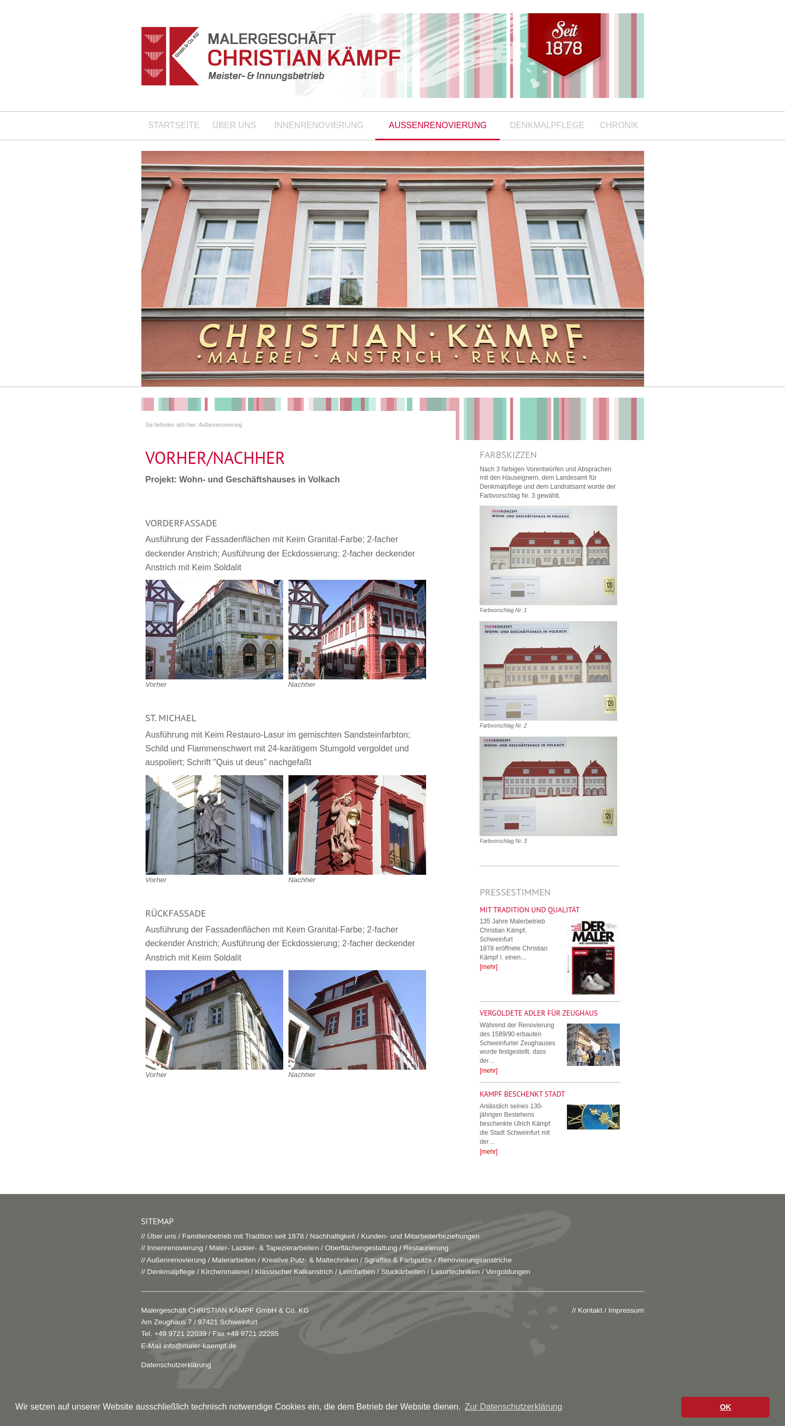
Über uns (234, 125)
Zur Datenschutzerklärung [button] (513, 1406)
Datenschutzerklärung (176, 1365)
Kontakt (590, 1310)
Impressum (626, 1310)
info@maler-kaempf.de (200, 1346)
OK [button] (726, 1407)
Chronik (619, 125)
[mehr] (489, 967)
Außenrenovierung (437, 125)
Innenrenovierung (319, 125)
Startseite (174, 125)
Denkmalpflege (547, 125)
